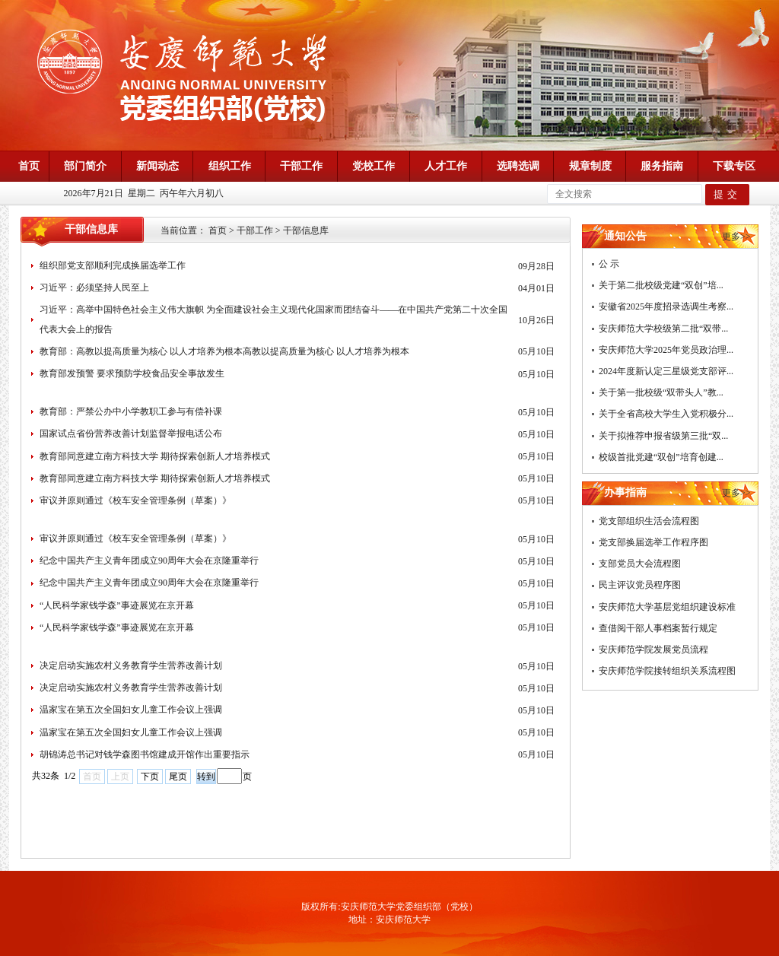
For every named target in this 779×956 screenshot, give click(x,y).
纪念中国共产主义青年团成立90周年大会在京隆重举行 (149, 560)
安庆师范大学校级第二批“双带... (663, 328)
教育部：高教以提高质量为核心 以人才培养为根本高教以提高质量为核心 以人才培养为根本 (224, 351)
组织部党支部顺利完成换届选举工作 (113, 265)
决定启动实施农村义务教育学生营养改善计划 (131, 665)
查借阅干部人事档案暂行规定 (658, 628)
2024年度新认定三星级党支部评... (666, 371)
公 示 (609, 264)
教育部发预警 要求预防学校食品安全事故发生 (132, 373)
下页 (150, 776)
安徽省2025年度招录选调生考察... (666, 306)
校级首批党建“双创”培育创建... (661, 457)
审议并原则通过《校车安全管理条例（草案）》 (135, 500)
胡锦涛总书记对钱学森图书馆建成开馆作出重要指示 (145, 754)
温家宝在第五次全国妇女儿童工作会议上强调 (131, 709)
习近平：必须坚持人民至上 (94, 287)
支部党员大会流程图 (640, 563)
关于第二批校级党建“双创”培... (661, 285)
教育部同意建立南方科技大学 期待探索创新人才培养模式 (155, 456)
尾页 (178, 776)
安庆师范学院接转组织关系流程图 (667, 670)
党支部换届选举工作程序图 (653, 542)
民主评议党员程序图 (640, 585)
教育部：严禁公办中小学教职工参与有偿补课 (131, 411)
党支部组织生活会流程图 (649, 521)
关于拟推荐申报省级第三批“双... (663, 435)
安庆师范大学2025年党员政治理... (666, 350)
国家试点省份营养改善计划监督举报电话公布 (131, 433)
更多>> (736, 236)
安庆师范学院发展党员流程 (653, 649)
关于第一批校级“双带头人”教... (661, 392)
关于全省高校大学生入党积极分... (666, 413)
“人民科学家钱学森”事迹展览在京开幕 (117, 605)
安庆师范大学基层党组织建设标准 (667, 607)
